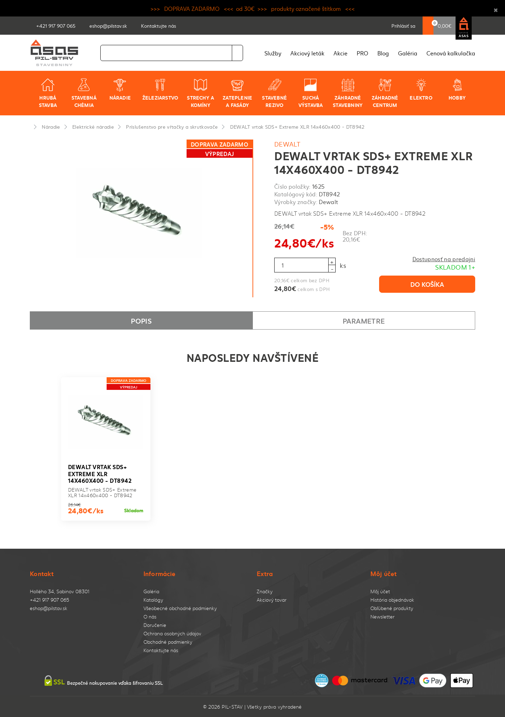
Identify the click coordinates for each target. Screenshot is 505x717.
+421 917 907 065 (49, 599)
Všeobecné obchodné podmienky (180, 608)
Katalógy (153, 599)
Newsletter (382, 616)
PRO (362, 53)
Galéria (407, 53)
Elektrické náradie (93, 126)
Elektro (421, 89)
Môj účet (380, 591)
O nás (149, 616)
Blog (383, 53)
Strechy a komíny (200, 93)
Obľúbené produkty (391, 608)
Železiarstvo (160, 89)
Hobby (457, 89)
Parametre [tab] (364, 320)
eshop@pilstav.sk (48, 608)
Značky (264, 591)
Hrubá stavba (48, 93)
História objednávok (392, 599)
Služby (272, 53)
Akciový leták (307, 53)
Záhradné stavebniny (348, 93)
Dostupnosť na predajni (443, 259)
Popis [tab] (141, 320)
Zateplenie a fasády (237, 93)
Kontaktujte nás (160, 650)
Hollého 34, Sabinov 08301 (59, 591)
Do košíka (427, 284)
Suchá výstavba (310, 93)
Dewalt (287, 144)
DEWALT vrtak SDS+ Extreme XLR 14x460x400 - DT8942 (297, 126)
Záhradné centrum (385, 93)
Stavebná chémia (84, 93)
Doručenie (154, 625)
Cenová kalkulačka (450, 53)
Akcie (341, 53)
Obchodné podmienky (167, 641)
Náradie (120, 89)
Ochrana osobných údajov (172, 633)
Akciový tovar (272, 599)
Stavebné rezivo (274, 93)
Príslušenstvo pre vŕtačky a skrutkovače (172, 126)
